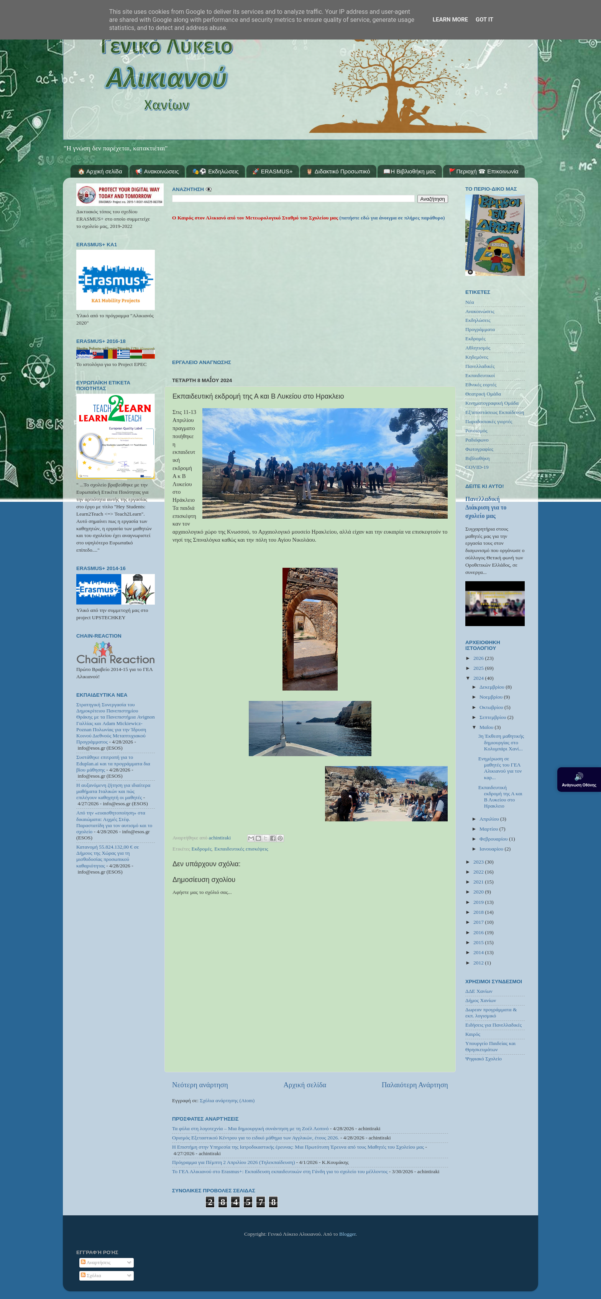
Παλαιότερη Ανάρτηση (415, 1085)
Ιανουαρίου (491, 849)
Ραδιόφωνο (477, 440)
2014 (479, 952)
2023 (479, 862)
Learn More (450, 19)
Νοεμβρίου (491, 697)
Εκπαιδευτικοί (480, 375)
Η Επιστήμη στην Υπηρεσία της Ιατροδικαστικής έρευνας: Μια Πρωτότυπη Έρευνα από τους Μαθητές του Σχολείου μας (298, 1147)
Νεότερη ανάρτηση (200, 1085)
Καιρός (472, 1034)
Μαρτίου (489, 829)
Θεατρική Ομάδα (483, 394)
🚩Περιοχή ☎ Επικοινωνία (483, 171)
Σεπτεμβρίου (493, 717)
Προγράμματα (480, 329)
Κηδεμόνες (476, 357)
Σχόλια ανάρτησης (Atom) (227, 1100)
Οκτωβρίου (491, 707)
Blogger (347, 1234)
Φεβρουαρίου (494, 839)
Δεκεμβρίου (492, 687)
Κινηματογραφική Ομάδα (492, 403)
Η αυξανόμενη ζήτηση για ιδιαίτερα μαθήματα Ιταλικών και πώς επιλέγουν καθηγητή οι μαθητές (113, 791)
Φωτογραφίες (479, 449)
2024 (479, 678)
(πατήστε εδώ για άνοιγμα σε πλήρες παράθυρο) (391, 218)
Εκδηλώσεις (478, 320)
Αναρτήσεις (96, 1262)
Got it (484, 19)
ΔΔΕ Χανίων (479, 991)
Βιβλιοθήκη (477, 458)
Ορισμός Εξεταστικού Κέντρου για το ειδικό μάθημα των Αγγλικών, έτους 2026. (255, 1138)
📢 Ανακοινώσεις (157, 171)
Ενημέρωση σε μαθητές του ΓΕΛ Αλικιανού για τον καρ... (500, 768)
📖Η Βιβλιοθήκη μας (409, 171)
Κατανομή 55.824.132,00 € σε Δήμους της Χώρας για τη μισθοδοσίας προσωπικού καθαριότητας (107, 856)
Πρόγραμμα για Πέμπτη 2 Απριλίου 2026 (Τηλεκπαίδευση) (233, 1162)
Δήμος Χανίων (480, 1000)
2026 (479, 658)
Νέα (469, 302)
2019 (479, 902)
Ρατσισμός (476, 431)
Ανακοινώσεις (479, 311)
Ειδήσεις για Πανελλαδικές (493, 1025)
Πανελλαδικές (480, 366)
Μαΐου (487, 727)
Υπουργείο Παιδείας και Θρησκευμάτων (490, 1046)
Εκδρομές (202, 849)
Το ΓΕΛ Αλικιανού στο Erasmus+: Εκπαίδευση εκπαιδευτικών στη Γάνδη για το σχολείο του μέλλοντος (280, 1171)
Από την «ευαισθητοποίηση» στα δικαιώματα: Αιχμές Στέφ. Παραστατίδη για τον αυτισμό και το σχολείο (114, 822)
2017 (479, 922)
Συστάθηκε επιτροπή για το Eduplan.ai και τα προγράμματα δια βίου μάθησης (113, 763)
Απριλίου (489, 819)
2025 (479, 668)
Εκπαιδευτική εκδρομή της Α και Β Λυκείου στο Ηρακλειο (500, 797)
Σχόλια (91, 1275)
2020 (479, 892)
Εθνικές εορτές (480, 384)
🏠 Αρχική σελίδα (100, 171)
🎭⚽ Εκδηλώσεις (215, 171)
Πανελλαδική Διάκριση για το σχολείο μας (485, 507)
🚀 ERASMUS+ (272, 171)
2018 (479, 912)
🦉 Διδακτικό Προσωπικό (338, 171)
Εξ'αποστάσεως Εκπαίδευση (494, 412)
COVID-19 (477, 467)
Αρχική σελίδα (304, 1085)
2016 (479, 932)
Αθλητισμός (477, 348)
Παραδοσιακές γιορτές (488, 421)
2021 (479, 882)
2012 (479, 963)
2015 (479, 942)
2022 (479, 872)
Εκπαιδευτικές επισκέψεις (241, 849)
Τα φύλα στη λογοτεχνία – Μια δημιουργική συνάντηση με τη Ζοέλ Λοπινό (250, 1128)
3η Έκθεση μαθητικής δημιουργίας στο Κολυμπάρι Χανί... (501, 742)
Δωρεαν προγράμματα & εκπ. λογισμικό (491, 1013)
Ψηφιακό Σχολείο (483, 1059)
